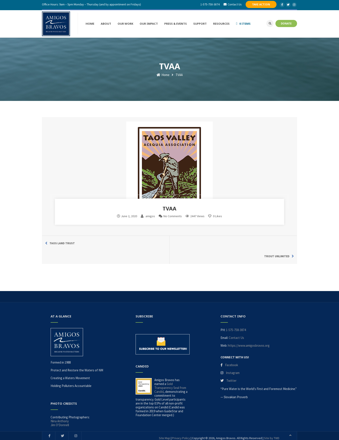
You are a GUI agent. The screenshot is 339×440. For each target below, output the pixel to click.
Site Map (164, 422)
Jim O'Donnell (60, 409)
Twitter (231, 365)
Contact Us (236, 322)
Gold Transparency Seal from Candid (170, 372)
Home (163, 72)
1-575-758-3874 (210, 4)
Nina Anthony (60, 405)
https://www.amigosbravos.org (249, 330)
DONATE (286, 23)
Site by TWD (271, 422)
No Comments (172, 213)
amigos (150, 213)
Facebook (231, 349)
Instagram (233, 357)
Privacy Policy (181, 422)
